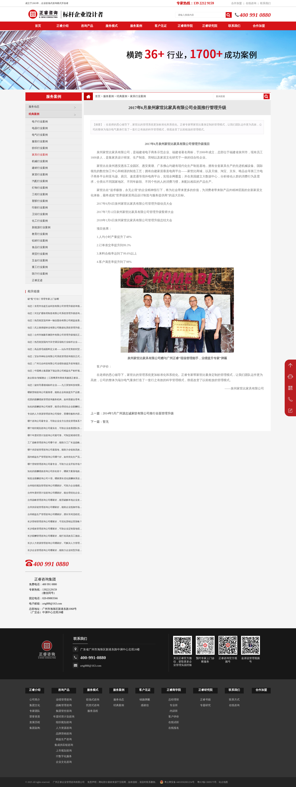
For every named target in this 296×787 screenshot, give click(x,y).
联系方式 (234, 699)
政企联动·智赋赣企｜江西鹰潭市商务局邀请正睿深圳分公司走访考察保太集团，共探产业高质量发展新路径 (55, 378)
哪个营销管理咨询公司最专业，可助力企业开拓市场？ (55, 464)
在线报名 (173, 728)
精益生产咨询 (64, 739)
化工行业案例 (40, 220)
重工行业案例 (40, 267)
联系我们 (265, 3)
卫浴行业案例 (40, 214)
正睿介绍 (34, 689)
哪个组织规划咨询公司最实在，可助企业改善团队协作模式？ (55, 428)
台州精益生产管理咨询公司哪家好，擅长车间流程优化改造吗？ (55, 514)
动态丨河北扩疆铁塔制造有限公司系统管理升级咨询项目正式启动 (55, 313)
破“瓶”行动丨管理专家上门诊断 (43, 299)
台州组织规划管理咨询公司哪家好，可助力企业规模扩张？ (55, 485)
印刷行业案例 (40, 207)
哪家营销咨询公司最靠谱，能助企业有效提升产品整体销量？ (55, 392)
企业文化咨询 (64, 762)
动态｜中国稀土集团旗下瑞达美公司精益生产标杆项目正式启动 (55, 370)
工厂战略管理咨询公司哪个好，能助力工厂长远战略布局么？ (55, 442)
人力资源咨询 (64, 728)
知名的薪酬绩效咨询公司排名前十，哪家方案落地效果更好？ (55, 471)
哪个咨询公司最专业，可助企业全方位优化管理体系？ (55, 421)
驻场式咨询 (92, 699)
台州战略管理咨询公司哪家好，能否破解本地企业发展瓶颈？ (55, 500)
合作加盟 (236, 3)
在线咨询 (251, 3)
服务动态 (54, 108)
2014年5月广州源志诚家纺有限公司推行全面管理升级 (138, 413)
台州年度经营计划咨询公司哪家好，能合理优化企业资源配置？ (55, 492)
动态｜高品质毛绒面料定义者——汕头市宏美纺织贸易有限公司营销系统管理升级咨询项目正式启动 (55, 349)
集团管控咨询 (64, 711)
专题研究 (205, 705)
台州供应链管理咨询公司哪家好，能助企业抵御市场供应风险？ (55, 507)
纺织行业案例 (40, 148)
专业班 (174, 705)
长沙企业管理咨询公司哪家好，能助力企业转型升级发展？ (55, 550)
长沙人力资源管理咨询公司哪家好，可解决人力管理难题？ (55, 543)
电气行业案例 (40, 134)
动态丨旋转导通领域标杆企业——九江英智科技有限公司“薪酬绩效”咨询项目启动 (55, 385)
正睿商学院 (185, 25)
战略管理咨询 (64, 705)
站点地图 (223, 782)
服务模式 (112, 25)
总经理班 (173, 699)
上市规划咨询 (64, 750)
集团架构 (34, 728)
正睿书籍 (205, 699)
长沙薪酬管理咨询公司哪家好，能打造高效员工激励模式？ (55, 536)
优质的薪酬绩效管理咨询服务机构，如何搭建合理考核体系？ (55, 399)
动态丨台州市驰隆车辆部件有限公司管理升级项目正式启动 (55, 335)
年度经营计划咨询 (63, 716)
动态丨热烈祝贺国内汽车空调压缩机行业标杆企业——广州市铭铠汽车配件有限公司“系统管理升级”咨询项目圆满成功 (55, 342)
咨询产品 (87, 25)
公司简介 (34, 699)
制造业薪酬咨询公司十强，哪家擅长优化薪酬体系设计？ (55, 478)
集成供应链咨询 (64, 745)
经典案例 (54, 115)
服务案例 (136, 25)
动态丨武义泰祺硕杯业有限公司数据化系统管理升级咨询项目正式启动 (55, 327)
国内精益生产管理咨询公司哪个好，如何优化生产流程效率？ (55, 457)
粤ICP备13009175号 (207, 782)
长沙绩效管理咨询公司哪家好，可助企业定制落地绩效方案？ (55, 528)
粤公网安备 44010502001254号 (177, 782)
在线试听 (173, 722)
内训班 (174, 711)
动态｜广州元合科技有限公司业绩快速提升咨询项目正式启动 (55, 363)
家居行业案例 (40, 174)
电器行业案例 (40, 128)
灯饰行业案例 (40, 187)
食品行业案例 (40, 247)
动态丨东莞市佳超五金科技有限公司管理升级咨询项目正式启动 (55, 306)
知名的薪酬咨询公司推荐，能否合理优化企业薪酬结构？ (55, 406)
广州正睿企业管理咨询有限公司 (69, 782)
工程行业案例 (40, 194)
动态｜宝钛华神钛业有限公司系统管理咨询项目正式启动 (55, 356)
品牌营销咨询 (64, 733)
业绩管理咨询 (64, 699)
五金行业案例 (40, 260)
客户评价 (173, 716)
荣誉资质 (34, 716)
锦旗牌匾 (145, 699)
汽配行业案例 (40, 181)
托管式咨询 (92, 705)
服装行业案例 (40, 141)
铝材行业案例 (40, 240)
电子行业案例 (40, 121)
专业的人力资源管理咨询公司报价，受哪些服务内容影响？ (55, 413)
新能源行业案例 (41, 227)
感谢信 (145, 705)
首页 (97, 96)
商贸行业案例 (40, 253)
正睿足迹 (37, 280)
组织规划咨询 (64, 722)
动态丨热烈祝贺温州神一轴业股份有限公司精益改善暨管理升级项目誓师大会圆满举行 (55, 320)
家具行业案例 (40, 154)
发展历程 (34, 722)
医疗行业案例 (40, 273)
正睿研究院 (209, 25)
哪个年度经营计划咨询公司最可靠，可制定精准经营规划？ (55, 435)
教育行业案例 (40, 234)
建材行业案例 (40, 167)
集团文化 (34, 705)
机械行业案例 (40, 161)
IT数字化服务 (64, 756)
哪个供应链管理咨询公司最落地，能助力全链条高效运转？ (55, 449)
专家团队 (34, 711)
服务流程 (92, 711)
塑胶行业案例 (40, 201)
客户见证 (161, 25)
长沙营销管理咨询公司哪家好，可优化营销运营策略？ (55, 521)
